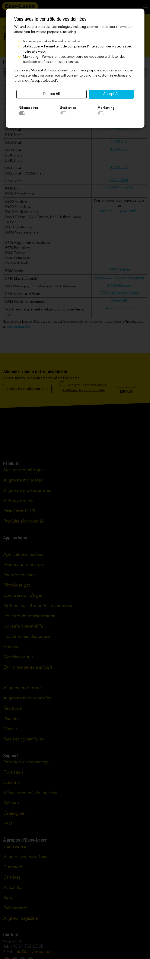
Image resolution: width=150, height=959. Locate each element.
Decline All (51, 94)
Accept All (111, 94)
